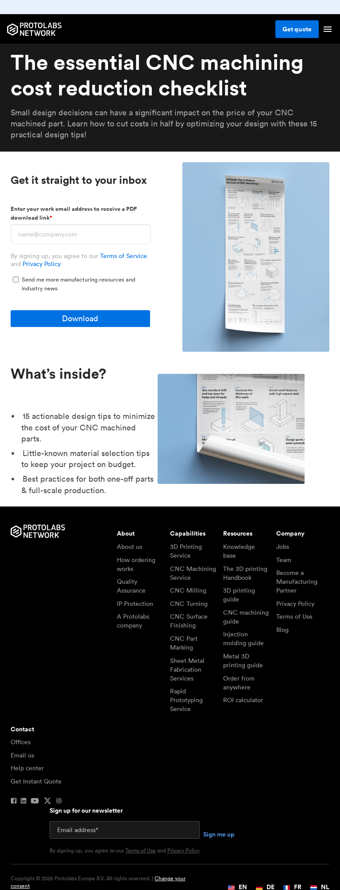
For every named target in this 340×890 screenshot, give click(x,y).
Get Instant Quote (36, 781)
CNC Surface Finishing (189, 620)
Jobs (282, 547)
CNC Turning (189, 604)
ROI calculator (243, 700)
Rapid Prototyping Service (186, 700)
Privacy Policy (42, 264)
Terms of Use (294, 616)
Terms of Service (123, 256)
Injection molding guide (243, 638)
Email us (22, 755)
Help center (27, 768)
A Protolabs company (133, 620)
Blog (282, 630)
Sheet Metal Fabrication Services (187, 669)
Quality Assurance (131, 586)
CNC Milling (188, 590)
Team (283, 560)
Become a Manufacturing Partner (296, 581)
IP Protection (135, 604)
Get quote (297, 29)
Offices (21, 742)
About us (129, 547)
